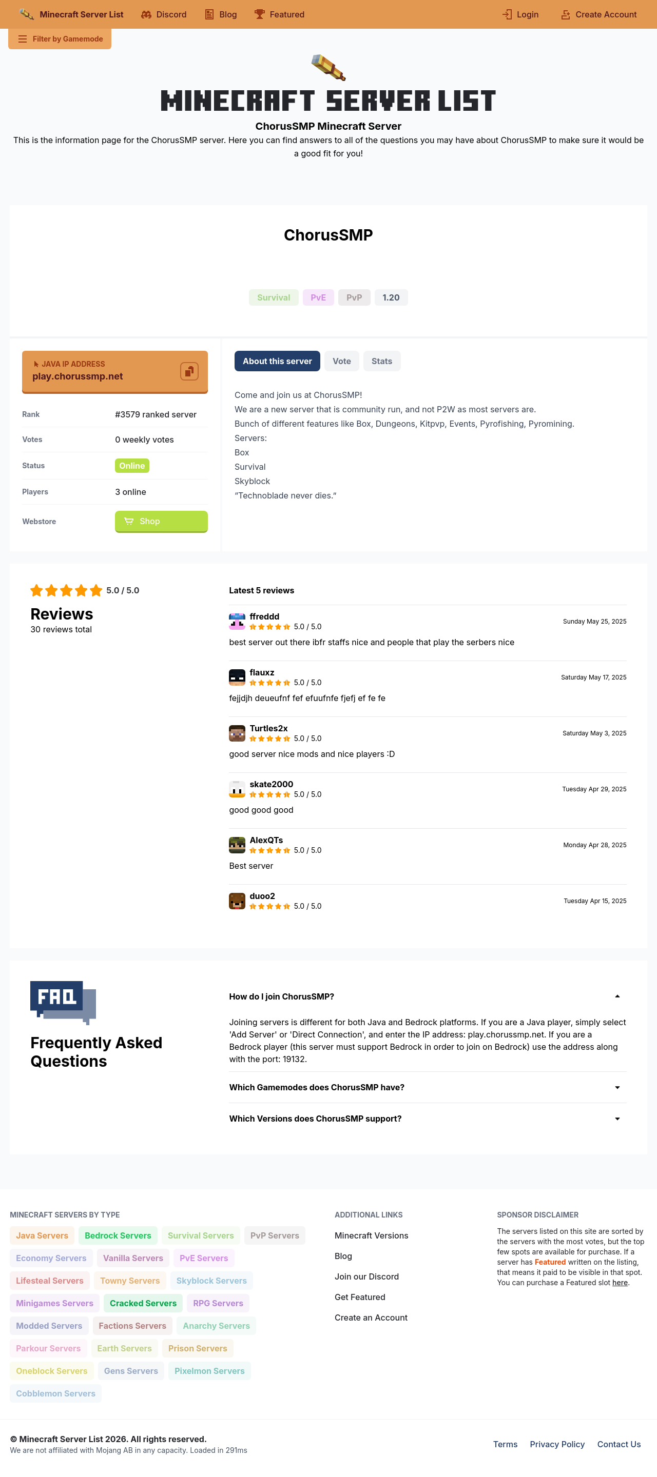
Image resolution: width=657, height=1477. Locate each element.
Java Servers (41, 1235)
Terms (505, 1444)
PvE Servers (203, 1257)
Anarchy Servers (216, 1325)
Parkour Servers (48, 1347)
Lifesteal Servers (49, 1280)
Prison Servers (197, 1347)
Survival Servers (200, 1235)
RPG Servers (217, 1302)
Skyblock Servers (211, 1280)
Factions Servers (133, 1325)
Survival (273, 297)
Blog (343, 1256)
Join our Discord (367, 1276)
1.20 (391, 297)
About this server (277, 361)
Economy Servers (51, 1257)
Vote (342, 361)
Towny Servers (130, 1280)
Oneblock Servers (51, 1370)
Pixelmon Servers (209, 1370)
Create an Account (371, 1317)
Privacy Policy (557, 1444)
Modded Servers (48, 1325)
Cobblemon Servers (55, 1393)
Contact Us (619, 1444)
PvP (354, 297)
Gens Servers (131, 1370)
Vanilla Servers (133, 1257)
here (620, 1282)
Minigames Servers (54, 1302)
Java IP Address (68, 364)
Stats (382, 361)
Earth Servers (124, 1347)
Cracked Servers (143, 1302)
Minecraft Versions (372, 1235)
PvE (318, 297)
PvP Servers (274, 1235)
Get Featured (360, 1297)
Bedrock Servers (117, 1235)
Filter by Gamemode (59, 39)
